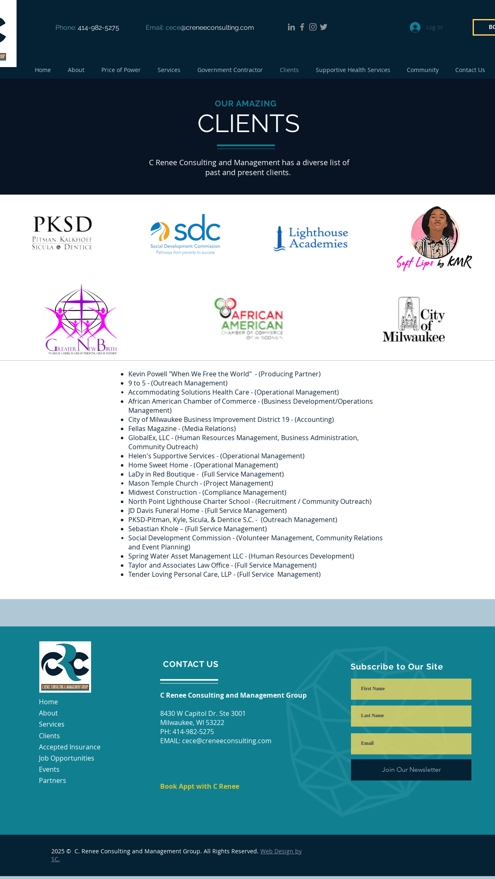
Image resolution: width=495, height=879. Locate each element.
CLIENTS (248, 123)
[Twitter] (324, 27)
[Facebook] (302, 27)
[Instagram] (313, 27)
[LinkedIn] (291, 27)
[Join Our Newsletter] (411, 769)
